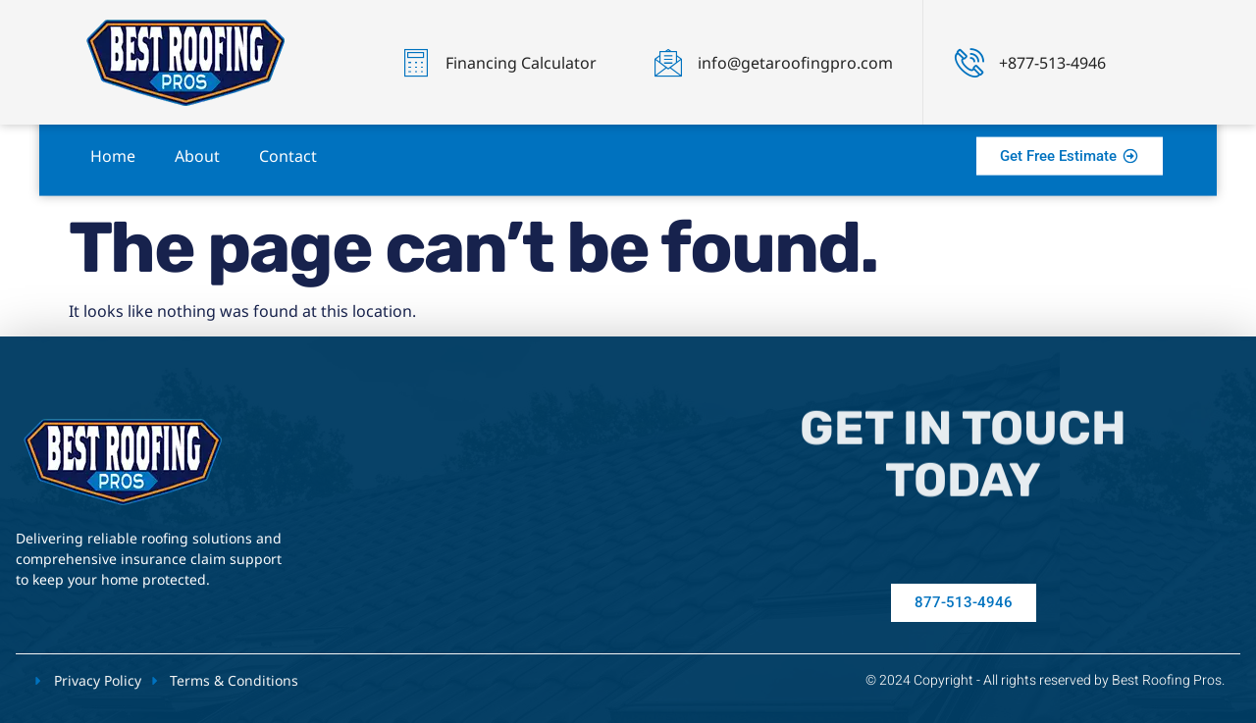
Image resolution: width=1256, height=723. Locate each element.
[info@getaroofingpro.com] (668, 62)
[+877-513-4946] (969, 62)
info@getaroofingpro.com (795, 63)
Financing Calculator (521, 63)
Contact (288, 145)
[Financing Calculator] (416, 62)
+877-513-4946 (1052, 63)
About (197, 145)
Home (112, 145)
